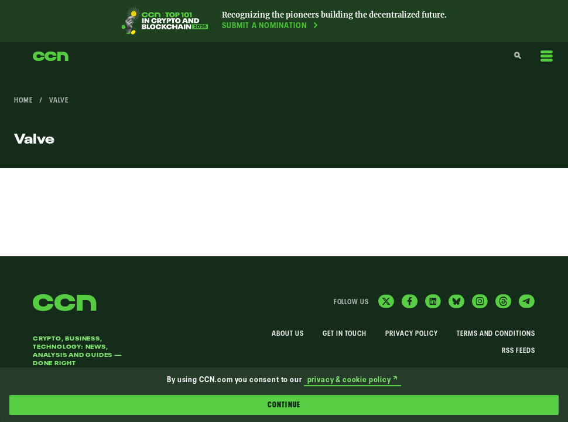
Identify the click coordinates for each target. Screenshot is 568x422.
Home (23, 100)
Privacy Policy (411, 334)
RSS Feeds (518, 351)
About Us (288, 334)
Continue (284, 405)
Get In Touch (345, 334)
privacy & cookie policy (352, 380)
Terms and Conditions (496, 334)
